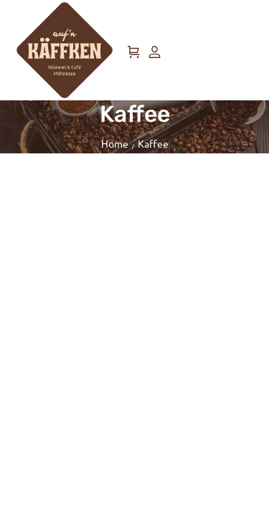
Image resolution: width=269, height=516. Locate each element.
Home (114, 143)
